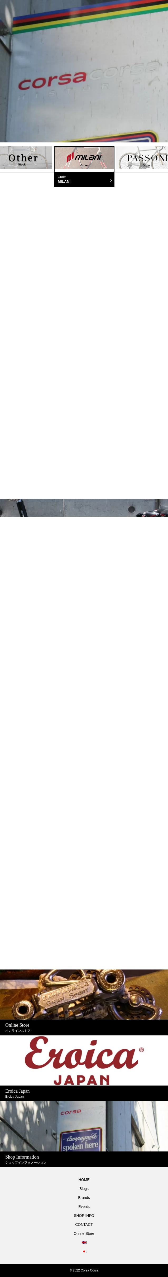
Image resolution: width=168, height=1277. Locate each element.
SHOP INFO (84, 1215)
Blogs (84, 1188)
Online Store (84, 1233)
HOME (84, 1180)
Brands (84, 1197)
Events (84, 1206)
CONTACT (84, 1224)
